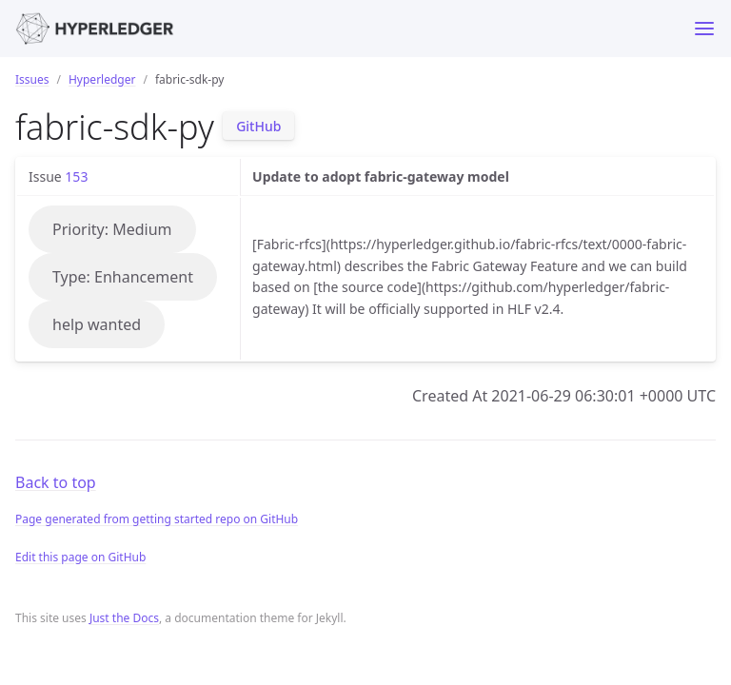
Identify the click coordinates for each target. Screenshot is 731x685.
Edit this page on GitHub (80, 557)
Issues (32, 79)
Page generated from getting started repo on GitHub (156, 519)
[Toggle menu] (704, 28)
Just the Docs (124, 618)
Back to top (55, 482)
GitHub (258, 126)
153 (76, 176)
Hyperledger (102, 79)
